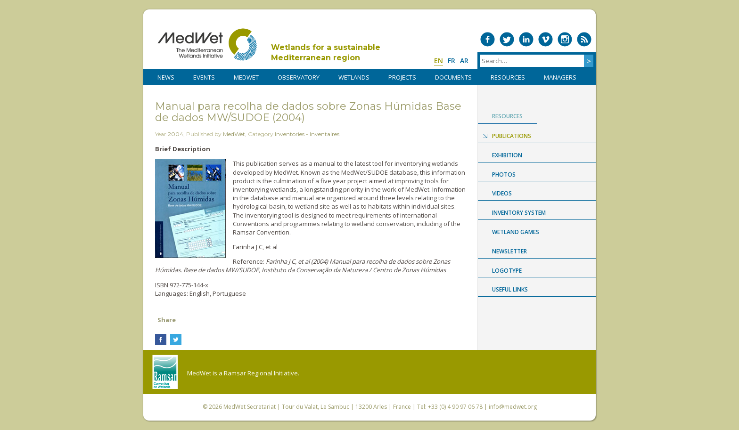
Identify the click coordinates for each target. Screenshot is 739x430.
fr (451, 60)
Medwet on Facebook (487, 39)
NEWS (165, 77)
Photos (504, 174)
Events (204, 77)
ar (464, 60)
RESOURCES (508, 77)
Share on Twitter (175, 339)
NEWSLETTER (509, 251)
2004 (175, 134)
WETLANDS (354, 77)
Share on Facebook (160, 339)
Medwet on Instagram (565, 39)
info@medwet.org (513, 407)
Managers (560, 77)
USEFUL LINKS (510, 289)
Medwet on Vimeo (545, 39)
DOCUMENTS (453, 77)
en (438, 60)
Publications (511, 136)
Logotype (507, 271)
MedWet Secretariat (249, 407)
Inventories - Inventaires (307, 134)
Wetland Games (515, 232)
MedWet (207, 44)
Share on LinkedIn (191, 339)
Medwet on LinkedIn (526, 39)
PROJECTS (402, 77)
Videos (502, 193)
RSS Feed (584, 39)
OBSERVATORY (299, 77)
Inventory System (519, 213)
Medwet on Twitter (507, 39)
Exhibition (507, 155)
